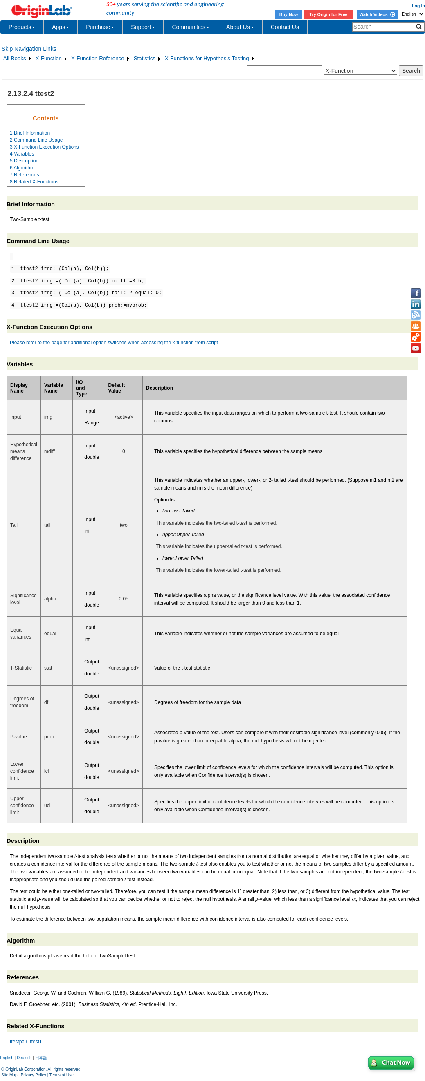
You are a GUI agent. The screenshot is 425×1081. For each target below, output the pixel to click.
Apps (60, 27)
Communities (190, 27)
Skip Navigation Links (29, 48)
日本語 (41, 1058)
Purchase (100, 27)
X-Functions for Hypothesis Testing (207, 58)
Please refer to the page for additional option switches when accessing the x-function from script (114, 342)
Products (22, 27)
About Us (240, 27)
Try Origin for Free (329, 14)
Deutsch (24, 1058)
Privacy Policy (33, 1075)
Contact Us (285, 27)
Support (143, 27)
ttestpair (18, 1042)
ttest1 (36, 1042)
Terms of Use (61, 1075)
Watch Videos (377, 14)
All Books (14, 58)
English (6, 1058)
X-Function (49, 58)
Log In (418, 5)
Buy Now (288, 14)
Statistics (144, 58)
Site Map (9, 1075)
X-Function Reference (97, 58)
